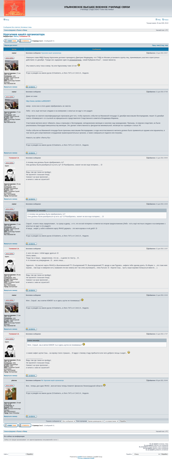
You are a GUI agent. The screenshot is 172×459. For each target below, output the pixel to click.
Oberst (16, 36)
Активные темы (26, 27)
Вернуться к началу (10, 87)
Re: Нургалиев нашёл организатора (52, 380)
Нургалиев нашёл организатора (24, 34)
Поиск (165, 20)
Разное (19, 30)
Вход (6, 20)
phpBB (79, 457)
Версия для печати (11, 45)
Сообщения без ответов (11, 27)
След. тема (164, 45)
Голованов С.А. (25, 36)
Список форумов (9, 30)
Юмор (25, 30)
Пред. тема (156, 45)
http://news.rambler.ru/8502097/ (38, 101)
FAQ (158, 20)
